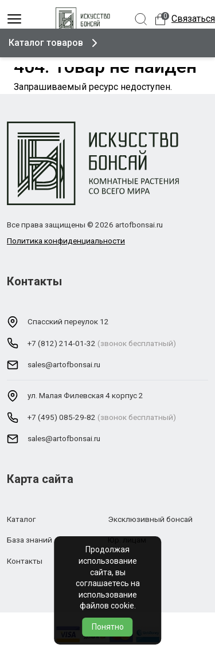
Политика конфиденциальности (66, 240)
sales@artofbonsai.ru (64, 364)
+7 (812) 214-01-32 (62, 343)
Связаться (193, 18)
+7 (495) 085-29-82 (62, 417)
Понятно (108, 626)
